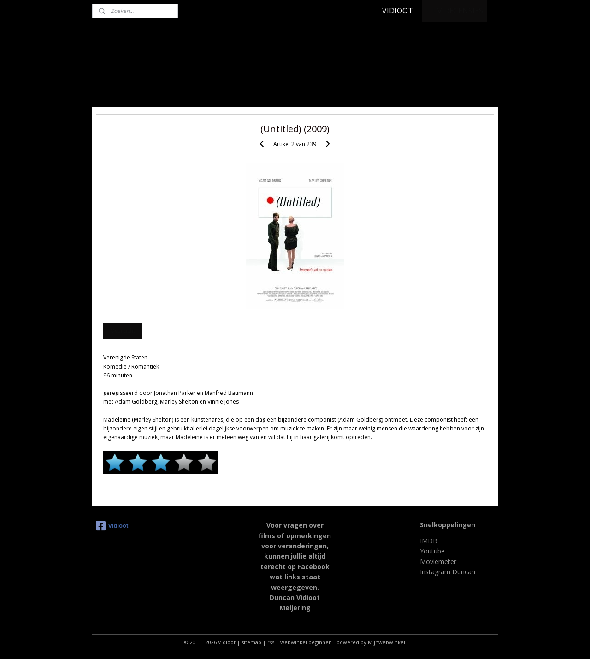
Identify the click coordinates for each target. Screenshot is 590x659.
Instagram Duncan (447, 571)
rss (270, 642)
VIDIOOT (397, 11)
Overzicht (122, 331)
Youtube (432, 551)
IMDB (428, 540)
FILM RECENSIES (454, 11)
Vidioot (112, 525)
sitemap (251, 642)
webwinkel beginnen (306, 642)
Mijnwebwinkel (386, 642)
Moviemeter (438, 561)
